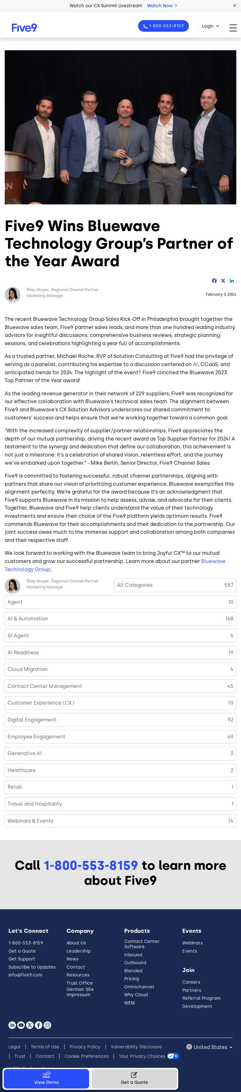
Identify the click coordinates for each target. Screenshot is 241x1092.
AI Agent (18, 636)
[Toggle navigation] (235, 28)
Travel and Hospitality (35, 804)
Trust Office (80, 983)
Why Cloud (136, 994)
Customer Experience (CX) (41, 703)
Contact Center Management (45, 686)
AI (195, 364)
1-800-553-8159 (166, 26)
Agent (15, 602)
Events (189, 951)
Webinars (192, 943)
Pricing (131, 978)
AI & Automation (28, 619)
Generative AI (25, 753)
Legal (14, 1047)
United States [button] (211, 1047)
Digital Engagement (32, 720)
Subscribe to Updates (32, 967)
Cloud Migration (28, 669)
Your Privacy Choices (142, 1056)
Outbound (135, 962)
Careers (191, 982)
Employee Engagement (36, 737)
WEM (129, 1003)
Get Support (21, 959)
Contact (76, 967)
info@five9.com (25, 975)
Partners (191, 990)
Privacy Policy (85, 1047)
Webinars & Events (30, 821)
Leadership (79, 951)
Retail (15, 787)
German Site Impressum (80, 992)
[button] (234, 6)
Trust (19, 1056)
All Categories (135, 585)
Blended (133, 971)
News (72, 959)
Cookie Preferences (87, 1056)
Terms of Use (45, 1047)
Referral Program (201, 998)
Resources (78, 975)
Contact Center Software (142, 944)
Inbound (133, 955)
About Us (76, 943)
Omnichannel (139, 987)
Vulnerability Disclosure (136, 1047)
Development (197, 1006)
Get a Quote (22, 951)
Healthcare (22, 770)
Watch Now (162, 5)
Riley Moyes (38, 290)
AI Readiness (23, 653)
